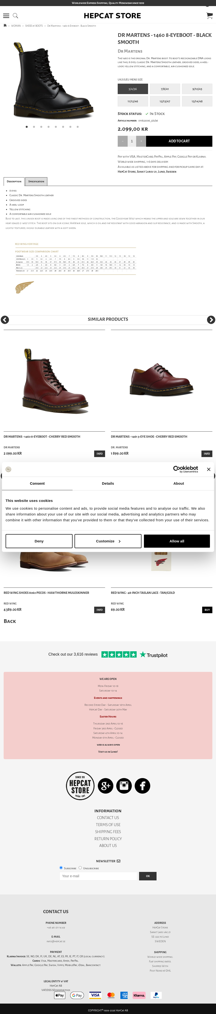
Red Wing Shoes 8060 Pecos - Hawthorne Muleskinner (46, 593)
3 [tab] (42, 128)
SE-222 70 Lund (160, 937)
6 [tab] (64, 128)
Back (10, 621)
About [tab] (178, 483)
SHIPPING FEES (108, 831)
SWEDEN (160, 941)
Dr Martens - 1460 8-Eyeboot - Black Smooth (71, 25)
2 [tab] (35, 128)
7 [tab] (71, 128)
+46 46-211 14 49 (56, 927)
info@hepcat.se (56, 941)
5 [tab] (57, 128)
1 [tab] (28, 128)
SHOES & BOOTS (34, 25)
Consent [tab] (37, 483)
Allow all (176, 541)
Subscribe (70, 868)
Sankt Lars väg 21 (160, 932)
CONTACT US (108, 817)
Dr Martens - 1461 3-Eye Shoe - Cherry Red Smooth (149, 437)
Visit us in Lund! (108, 752)
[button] (6, 15)
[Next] (211, 320)
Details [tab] (108, 483)
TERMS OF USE (108, 824)
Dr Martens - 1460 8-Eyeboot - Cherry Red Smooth (42, 437)
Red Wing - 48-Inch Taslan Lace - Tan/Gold (143, 593)
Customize (108, 541)
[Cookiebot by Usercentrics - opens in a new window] (177, 469)
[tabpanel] (54, 82)
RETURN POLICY (108, 838)
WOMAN (16, 25)
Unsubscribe (91, 868)
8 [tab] (79, 128)
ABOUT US (108, 845)
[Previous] (5, 320)
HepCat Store (160, 927)
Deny (39, 541)
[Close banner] (208, 469)
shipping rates (162, 961)
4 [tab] (50, 128)
